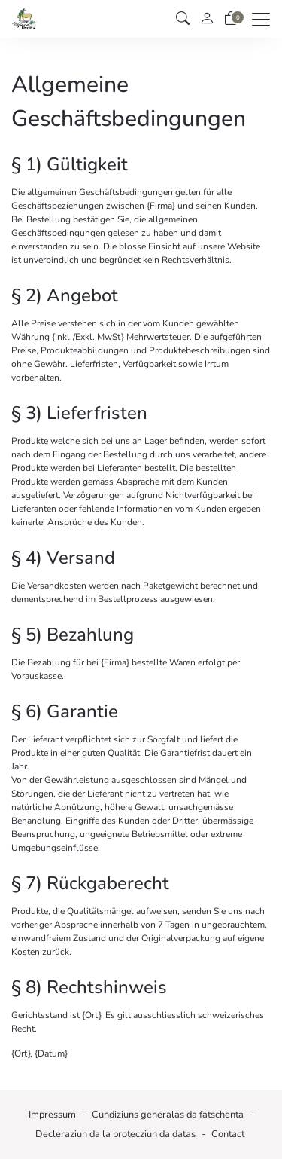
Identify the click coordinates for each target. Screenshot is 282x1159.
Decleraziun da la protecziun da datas (115, 1134)
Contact (227, 1134)
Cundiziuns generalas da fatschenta (168, 1114)
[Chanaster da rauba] (230, 19)
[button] (182, 19)
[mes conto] (207, 19)
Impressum (52, 1114)
